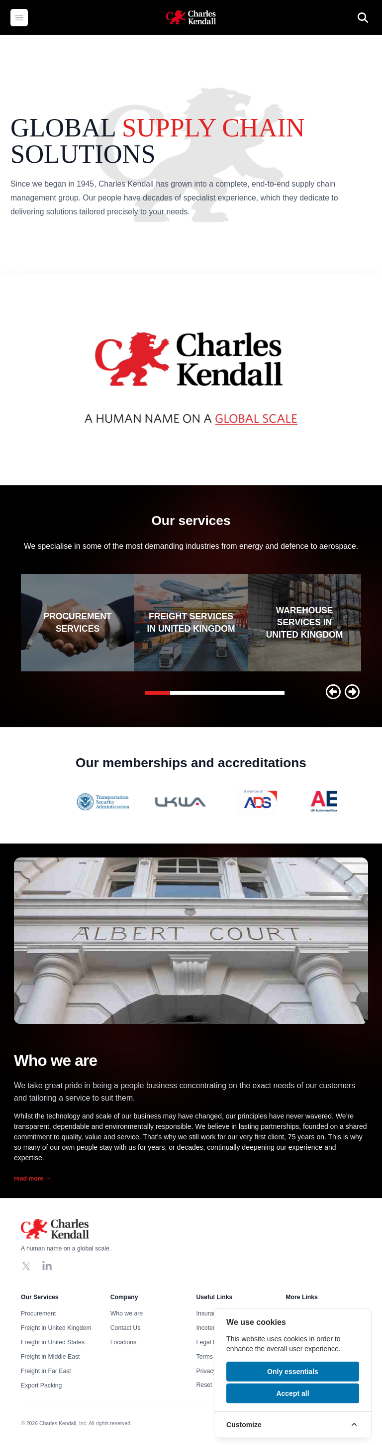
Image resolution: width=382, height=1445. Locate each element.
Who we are (126, 1313)
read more (32, 1178)
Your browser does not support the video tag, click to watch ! (191, 379)
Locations (123, 1342)
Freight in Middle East (50, 1356)
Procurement (38, 1313)
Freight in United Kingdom (56, 1327)
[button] (333, 691)
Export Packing (41, 1385)
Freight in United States (53, 1342)
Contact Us (125, 1327)
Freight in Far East (46, 1371)
